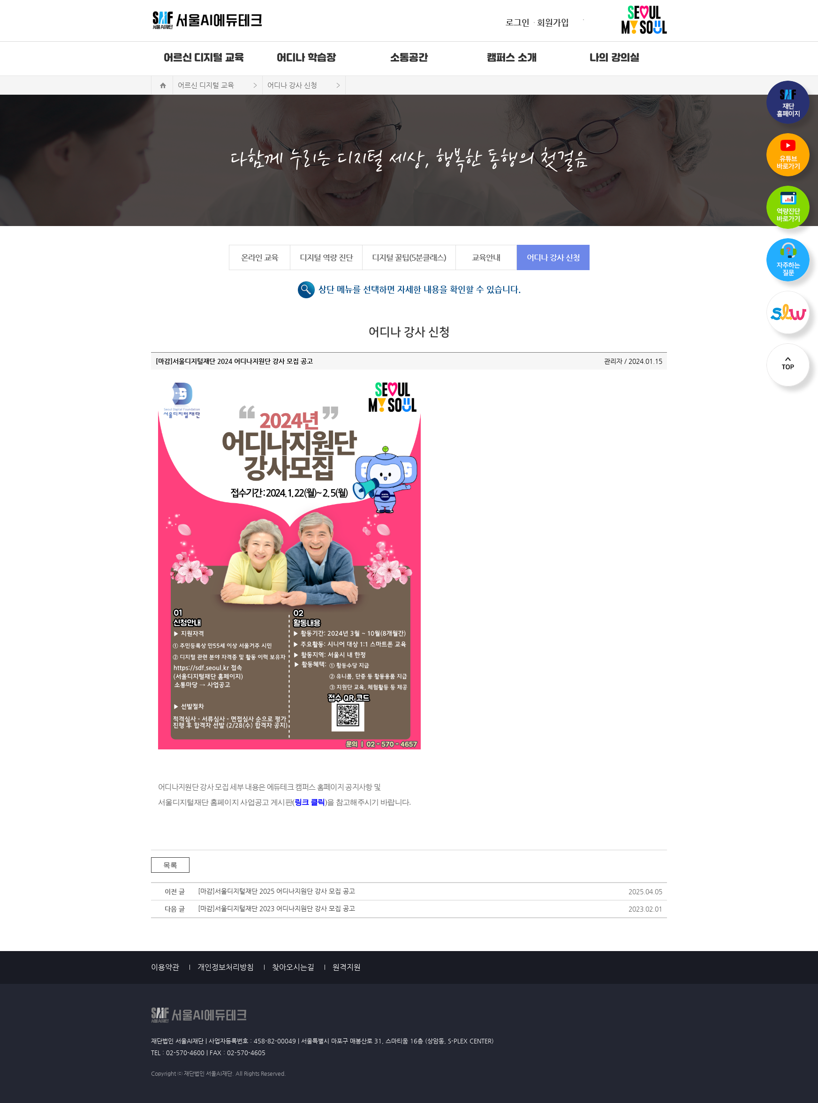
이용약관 (165, 967)
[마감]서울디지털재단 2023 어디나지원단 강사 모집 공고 (276, 908)
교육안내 (486, 257)
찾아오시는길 (293, 967)
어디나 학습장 (306, 58)
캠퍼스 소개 (512, 58)
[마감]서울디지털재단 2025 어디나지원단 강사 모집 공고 (276, 891)
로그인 (518, 22)
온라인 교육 (259, 257)
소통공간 (409, 58)
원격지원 (347, 967)
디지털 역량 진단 (326, 257)
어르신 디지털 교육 (204, 58)
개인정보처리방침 (225, 967)
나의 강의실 (614, 58)
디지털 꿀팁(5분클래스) (409, 257)
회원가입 (553, 22)
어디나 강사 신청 (553, 257)
